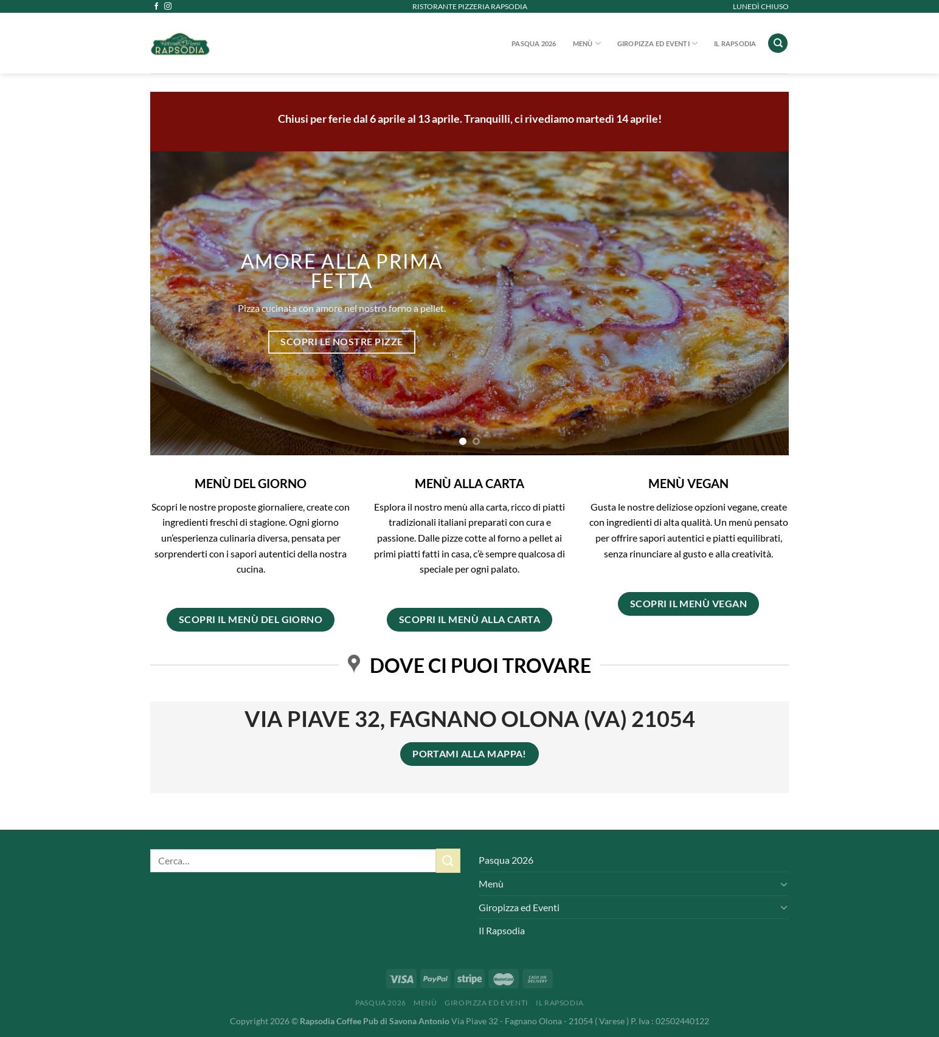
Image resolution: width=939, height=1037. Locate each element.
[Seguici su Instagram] (168, 6)
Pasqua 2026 (533, 43)
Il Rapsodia (735, 43)
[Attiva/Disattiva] (784, 884)
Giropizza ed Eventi (657, 43)
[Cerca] (778, 43)
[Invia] (448, 860)
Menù (587, 43)
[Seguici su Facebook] (156, 6)
